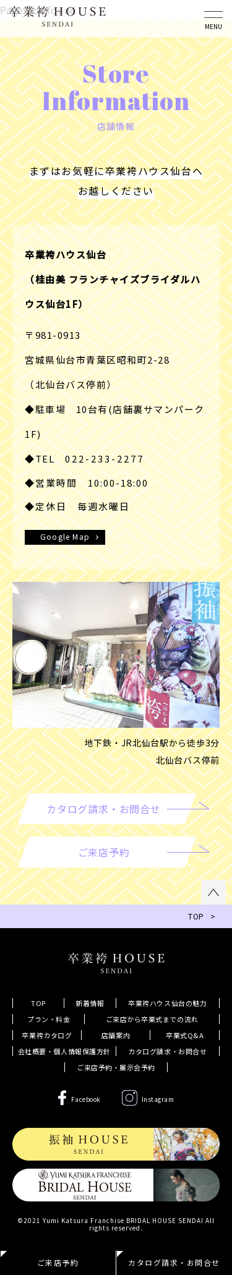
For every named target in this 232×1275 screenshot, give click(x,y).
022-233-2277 (104, 458)
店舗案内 (115, 1035)
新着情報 (89, 1003)
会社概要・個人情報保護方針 (64, 1051)
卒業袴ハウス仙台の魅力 (167, 1003)
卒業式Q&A (185, 1035)
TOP (38, 1003)
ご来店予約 (58, 1262)
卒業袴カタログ (47, 1035)
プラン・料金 (48, 1019)
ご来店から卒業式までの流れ (152, 1019)
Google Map (65, 536)
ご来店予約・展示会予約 (116, 1067)
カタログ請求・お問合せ (167, 1051)
